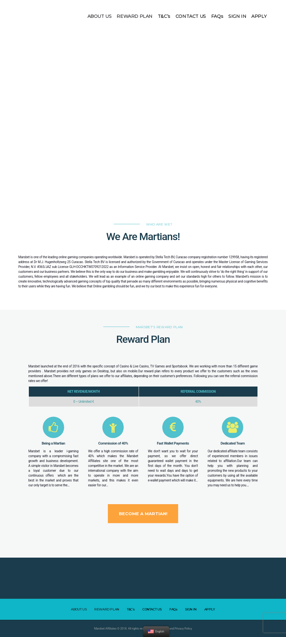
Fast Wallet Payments (173, 443)
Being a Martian (53, 443)
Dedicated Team (233, 443)
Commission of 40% (113, 443)
